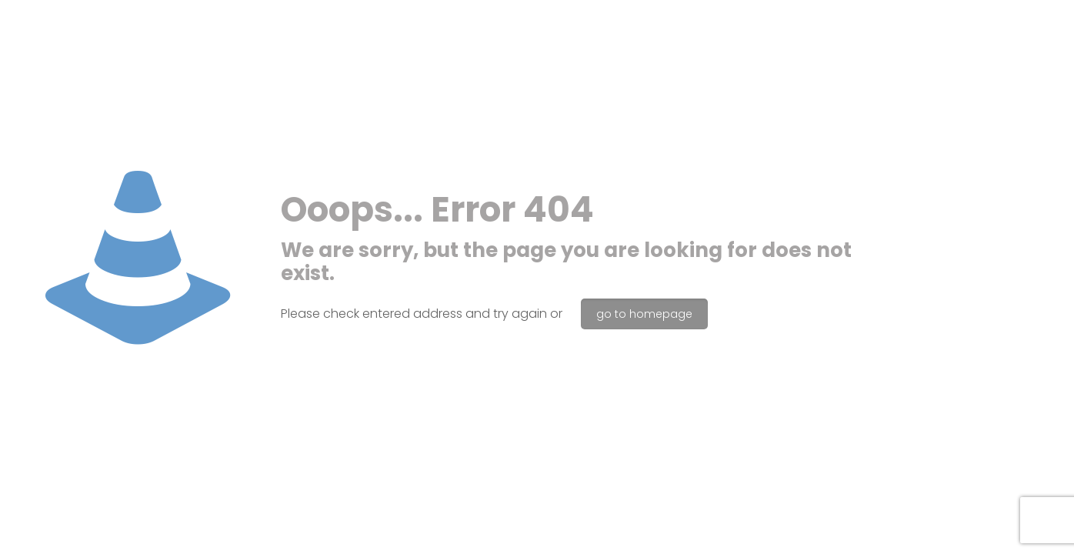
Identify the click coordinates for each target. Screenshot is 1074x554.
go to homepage (644, 314)
